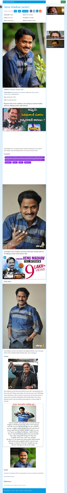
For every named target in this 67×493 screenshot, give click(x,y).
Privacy (17, 490)
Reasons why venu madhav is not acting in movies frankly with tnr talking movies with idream (24, 157)
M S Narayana (22, 92)
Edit (15, 11)
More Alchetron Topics (9, 476)
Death (20, 162)
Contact (21, 490)
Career (14, 162)
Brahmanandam (15, 92)
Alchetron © (28, 490)
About (7, 490)
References (27, 162)
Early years (8, 162)
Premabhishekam (30, 397)
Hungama (14, 397)
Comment (25, 11)
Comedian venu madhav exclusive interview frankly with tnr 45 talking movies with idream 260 (23, 160)
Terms (13, 490)
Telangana (34, 353)
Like (19, 11)
